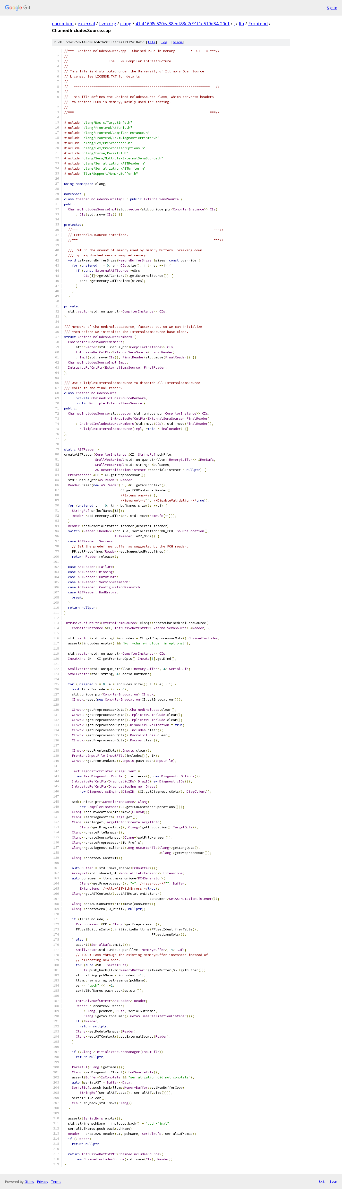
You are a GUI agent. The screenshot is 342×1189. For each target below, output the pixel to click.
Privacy (42, 1181)
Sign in (332, 7)
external (86, 23)
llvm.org (107, 23)
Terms (56, 1181)
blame (178, 42)
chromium (63, 23)
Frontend (258, 23)
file (151, 42)
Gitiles (29, 1181)
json (333, 1181)
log (164, 42)
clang (125, 23)
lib (241, 23)
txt (322, 1181)
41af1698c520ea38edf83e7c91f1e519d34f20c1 (183, 23)
